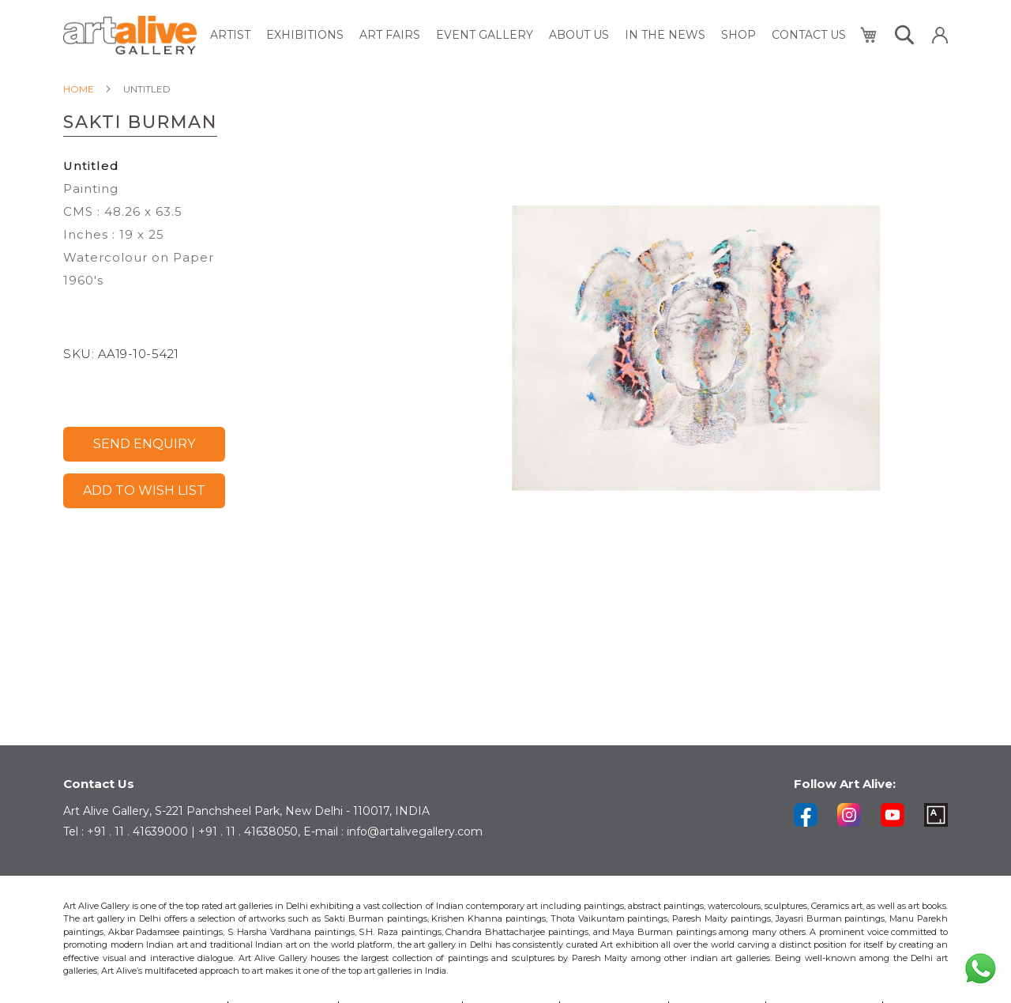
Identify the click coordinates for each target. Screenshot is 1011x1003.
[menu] (528, 35)
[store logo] (130, 35)
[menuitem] (230, 35)
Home (78, 89)
